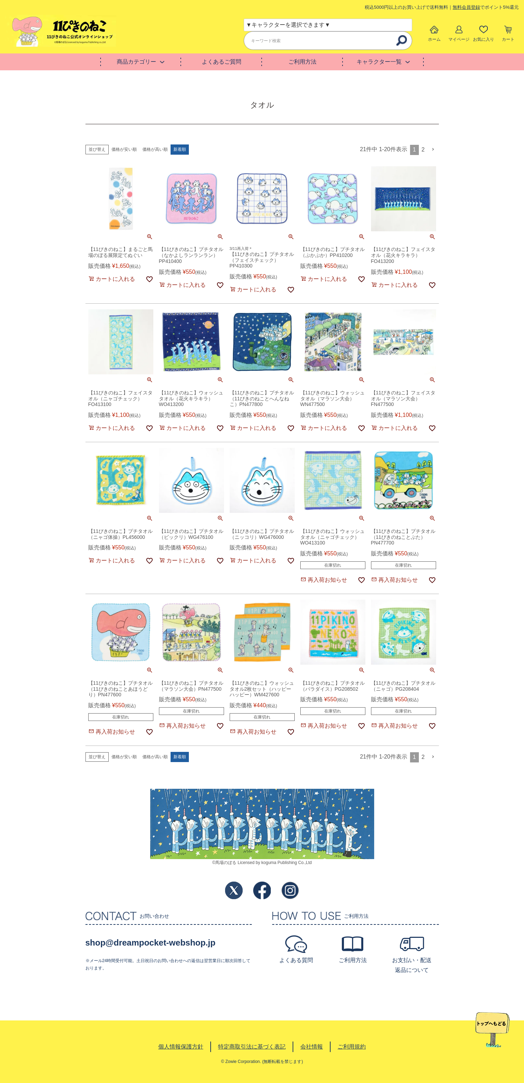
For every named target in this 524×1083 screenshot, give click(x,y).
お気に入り (483, 39)
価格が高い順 (155, 149)
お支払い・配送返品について (412, 965)
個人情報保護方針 (180, 1047)
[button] (433, 149)
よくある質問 (296, 960)
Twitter (234, 890)
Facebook (262, 890)
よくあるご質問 (221, 62)
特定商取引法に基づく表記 (252, 1047)
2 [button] (423, 150)
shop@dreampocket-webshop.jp (150, 942)
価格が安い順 (124, 149)
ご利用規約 (352, 1047)
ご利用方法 (302, 62)
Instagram (290, 890)
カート (508, 39)
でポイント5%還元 (486, 7)
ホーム (434, 39)
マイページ (458, 39)
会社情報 (311, 1047)
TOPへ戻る (492, 1030)
